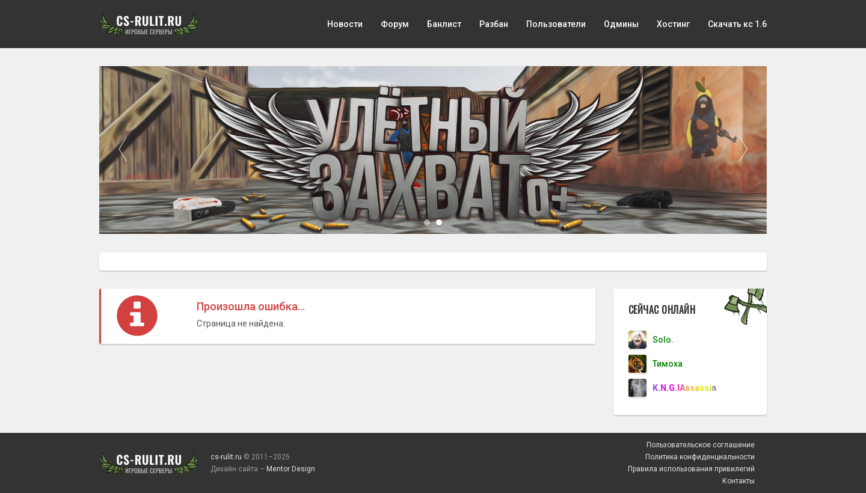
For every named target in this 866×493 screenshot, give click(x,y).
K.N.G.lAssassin (684, 388)
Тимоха (668, 364)
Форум (395, 24)
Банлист (444, 24)
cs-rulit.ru (226, 457)
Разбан (493, 24)
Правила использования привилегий (691, 469)
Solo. (663, 339)
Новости (345, 24)
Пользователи (556, 24)
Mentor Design (290, 469)
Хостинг (673, 24)
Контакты (738, 481)
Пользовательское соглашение (700, 445)
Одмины (621, 24)
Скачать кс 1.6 (737, 24)
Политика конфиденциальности (700, 457)
